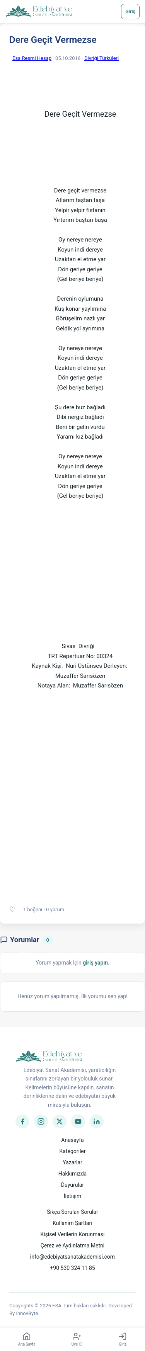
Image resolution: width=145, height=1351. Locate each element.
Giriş (130, 11)
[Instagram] (41, 1121)
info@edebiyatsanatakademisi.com (72, 1257)
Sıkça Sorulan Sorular (72, 1212)
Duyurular (72, 1185)
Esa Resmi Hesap (31, 58)
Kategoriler (73, 1151)
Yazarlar (72, 1162)
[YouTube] (78, 1121)
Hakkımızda (72, 1174)
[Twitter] (60, 1121)
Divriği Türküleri (101, 58)
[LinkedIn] (97, 1121)
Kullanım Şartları (72, 1223)
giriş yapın (95, 963)
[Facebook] (22, 1121)
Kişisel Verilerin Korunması (72, 1234)
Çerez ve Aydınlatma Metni (72, 1245)
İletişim (73, 1196)
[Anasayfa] (38, 11)
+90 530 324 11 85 (72, 1268)
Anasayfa (72, 1140)
